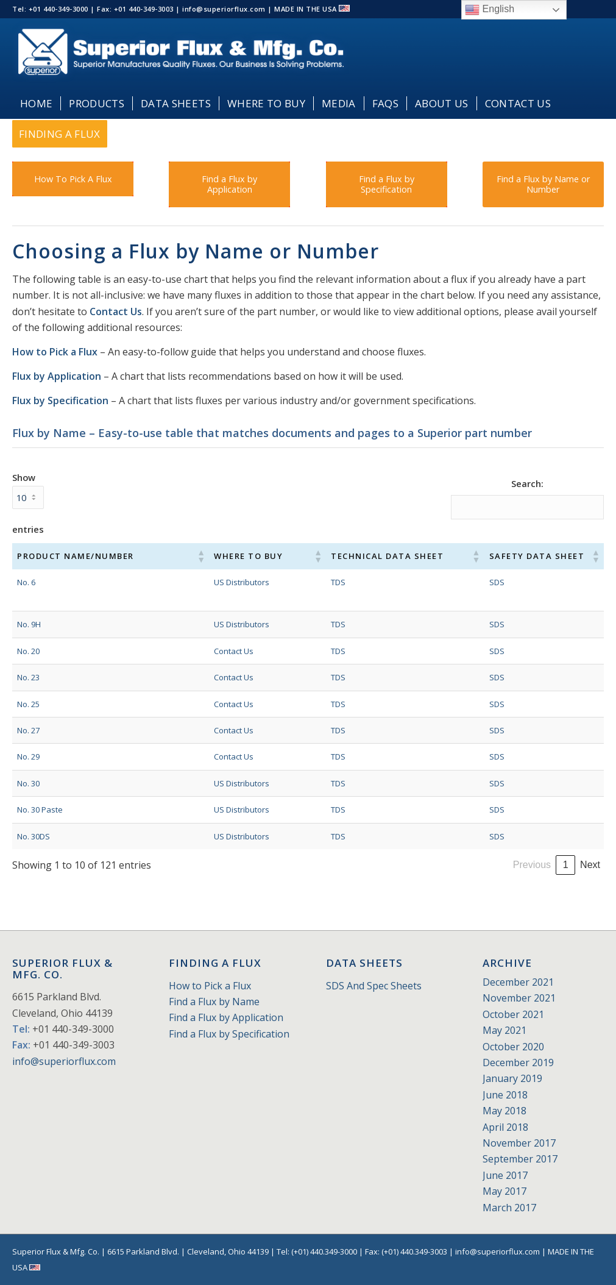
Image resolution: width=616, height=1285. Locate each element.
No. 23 (28, 677)
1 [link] (436, 865)
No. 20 (28, 651)
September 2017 (520, 1159)
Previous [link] (402, 865)
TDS (306, 582)
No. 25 (28, 704)
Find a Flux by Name (214, 1001)
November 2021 (519, 998)
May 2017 (504, 1191)
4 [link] (498, 865)
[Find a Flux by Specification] (386, 184)
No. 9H (29, 624)
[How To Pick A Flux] (72, 179)
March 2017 (509, 1207)
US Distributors (215, 582)
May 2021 (504, 1030)
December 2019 (518, 1062)
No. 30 (28, 783)
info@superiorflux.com (64, 1061)
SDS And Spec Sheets (374, 985)
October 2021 (513, 1014)
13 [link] (565, 865)
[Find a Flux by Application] (229, 184)
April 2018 (505, 1127)
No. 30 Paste (40, 809)
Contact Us (116, 311)
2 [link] (456, 865)
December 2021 (518, 982)
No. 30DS (33, 836)
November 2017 (519, 1143)
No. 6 (26, 582)
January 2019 (512, 1078)
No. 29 (28, 756)
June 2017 (505, 1175)
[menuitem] (36, 103)
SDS (472, 582)
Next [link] (590, 865)
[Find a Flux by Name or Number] (543, 184)
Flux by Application (56, 376)
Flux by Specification (60, 400)
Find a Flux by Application (226, 1017)
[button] (174, 556)
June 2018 (505, 1095)
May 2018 (504, 1110)
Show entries (28, 503)
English (489, 9)
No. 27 (28, 730)
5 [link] (519, 865)
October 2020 (513, 1046)
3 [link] (477, 865)
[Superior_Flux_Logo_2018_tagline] (180, 53)
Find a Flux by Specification (229, 1034)
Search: (527, 483)
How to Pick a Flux (54, 351)
